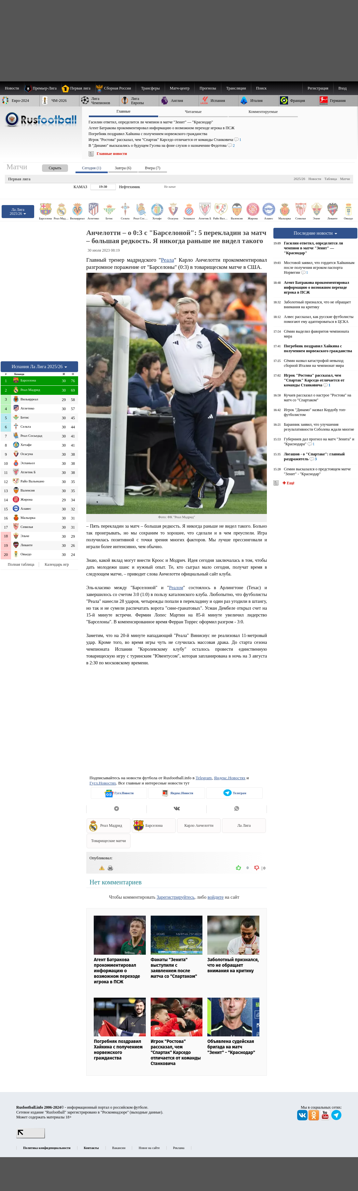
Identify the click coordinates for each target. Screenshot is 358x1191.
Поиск (261, 88)
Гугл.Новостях (103, 783)
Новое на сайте (149, 1148)
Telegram (204, 777)
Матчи (345, 179)
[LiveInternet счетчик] (30, 1137)
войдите (216, 897)
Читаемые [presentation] (193, 111)
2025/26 (299, 179)
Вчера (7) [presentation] (152, 168)
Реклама (179, 1148)
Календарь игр (57, 564)
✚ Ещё (288, 483)
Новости (315, 179)
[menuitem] (115, 88)
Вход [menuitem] (342, 88)
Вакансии (119, 1148)
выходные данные (146, 1112)
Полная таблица (21, 564)
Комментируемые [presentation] (263, 111)
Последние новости (315, 233)
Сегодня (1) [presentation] (91, 168)
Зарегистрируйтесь (175, 897)
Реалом (176, 587)
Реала (167, 260)
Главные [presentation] (124, 111)
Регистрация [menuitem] (318, 88)
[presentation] (48, 167)
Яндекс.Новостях (229, 777)
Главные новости (112, 153)
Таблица (330, 179)
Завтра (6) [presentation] (123, 168)
